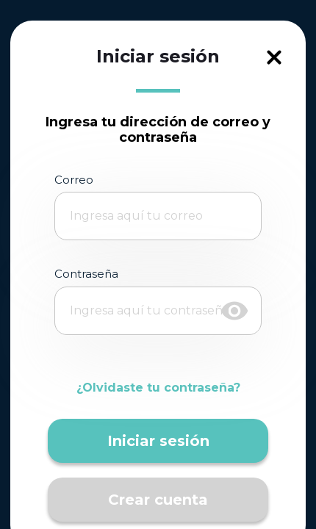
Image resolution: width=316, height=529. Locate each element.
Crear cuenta (158, 499)
